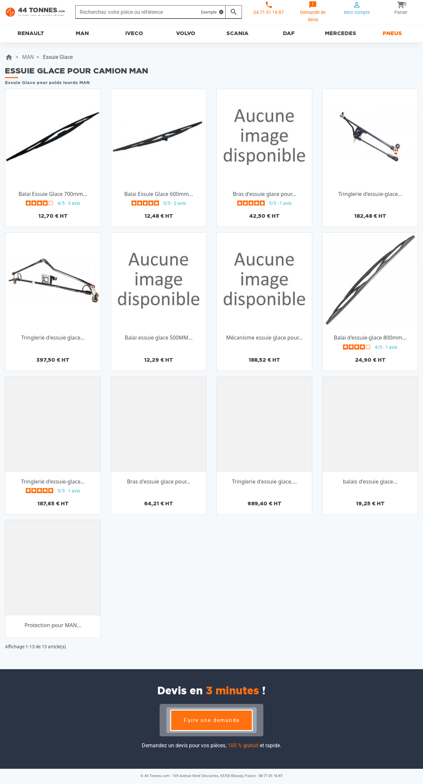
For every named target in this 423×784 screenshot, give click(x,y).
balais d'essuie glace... (370, 481)
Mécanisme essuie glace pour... (264, 337)
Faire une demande (212, 720)
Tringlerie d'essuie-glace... (370, 194)
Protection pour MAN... (52, 625)
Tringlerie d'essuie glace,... (264, 481)
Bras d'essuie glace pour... (264, 194)
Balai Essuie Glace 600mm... (158, 194)
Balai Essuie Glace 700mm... (53, 194)
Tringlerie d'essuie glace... (53, 337)
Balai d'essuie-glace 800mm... (370, 337)
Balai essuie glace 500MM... (158, 337)
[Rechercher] (150, 12)
